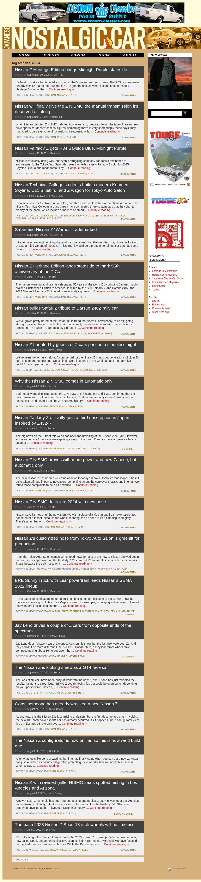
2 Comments (128, 218)
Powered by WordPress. (180, 869)
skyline (51, 218)
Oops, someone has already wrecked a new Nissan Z (66, 703)
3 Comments (128, 255)
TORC (155, 289)
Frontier (75, 611)
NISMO (51, 406)
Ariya (50, 611)
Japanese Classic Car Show (167, 278)
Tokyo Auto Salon (40, 173)
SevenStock (158, 285)
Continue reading (62, 89)
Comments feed (161, 308)
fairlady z (70, 173)
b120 (58, 611)
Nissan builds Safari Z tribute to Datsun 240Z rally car (66, 308)
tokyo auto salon (87, 448)
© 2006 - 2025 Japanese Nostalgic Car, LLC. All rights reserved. (36, 869)
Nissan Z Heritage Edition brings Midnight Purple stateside (71, 69)
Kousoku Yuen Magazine (166, 282)
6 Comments (128, 334)
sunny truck (126, 611)
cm (30, 370)
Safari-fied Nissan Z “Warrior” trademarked (56, 229)
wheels (33, 850)
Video (32, 656)
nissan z (62, 95)
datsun (58, 333)
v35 (59, 218)
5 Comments (128, 771)
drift (65, 611)
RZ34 (71, 95)
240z (50, 333)
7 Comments (128, 95)
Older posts (21, 859)
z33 (104, 370)
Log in (155, 300)
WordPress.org (160, 312)
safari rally (95, 333)
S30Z (83, 333)
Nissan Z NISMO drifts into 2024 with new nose (60, 501)
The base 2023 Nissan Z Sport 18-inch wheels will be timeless (74, 824)
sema (107, 333)
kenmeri (88, 215)
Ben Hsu (58, 74)
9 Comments (128, 297)
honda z (62, 656)
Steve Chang (56, 195)
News (32, 95)
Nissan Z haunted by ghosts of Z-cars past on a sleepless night (75, 344)
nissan (51, 95)
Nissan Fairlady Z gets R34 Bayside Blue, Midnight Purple (70, 148)
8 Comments (128, 174)
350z (46, 370)
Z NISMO (71, 137)
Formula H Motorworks (164, 271)
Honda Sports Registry (164, 274)
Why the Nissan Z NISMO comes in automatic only (63, 381)
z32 (98, 370)
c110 (78, 215)
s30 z (92, 370)
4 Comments (128, 693)
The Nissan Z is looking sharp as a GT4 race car (61, 667)
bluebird (69, 215)
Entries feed (158, 304)
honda (52, 656)
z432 (124, 569)
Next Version (37, 255)
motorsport (37, 692)
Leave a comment (125, 814)
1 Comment (129, 449)
